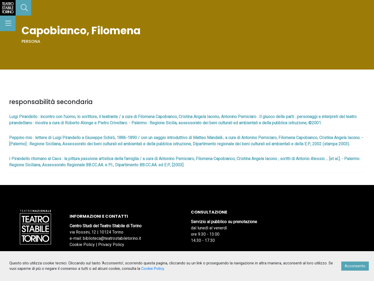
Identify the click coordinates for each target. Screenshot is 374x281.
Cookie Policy (82, 244)
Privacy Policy (111, 244)
